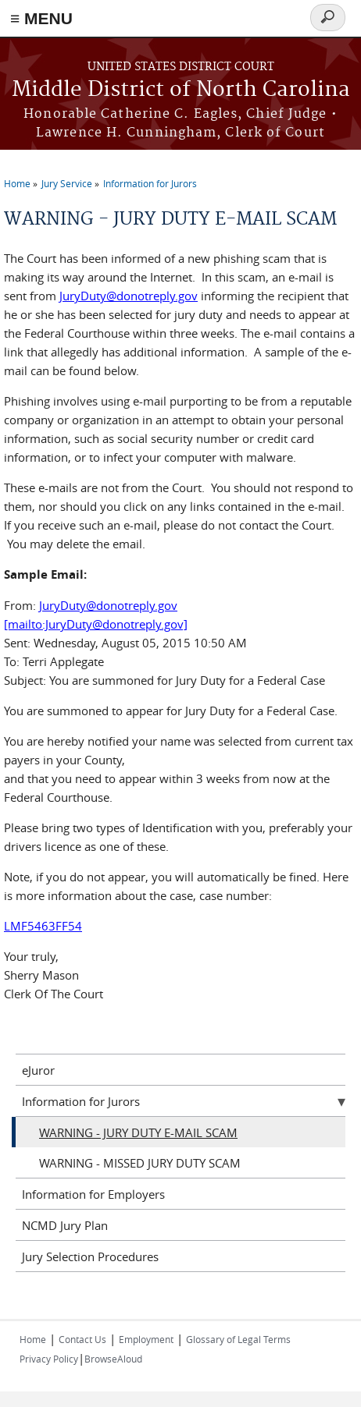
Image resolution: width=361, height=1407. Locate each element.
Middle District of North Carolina (181, 90)
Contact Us (82, 1339)
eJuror (38, 1070)
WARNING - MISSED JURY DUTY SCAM (140, 1163)
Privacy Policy (49, 1358)
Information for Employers (93, 1194)
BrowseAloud (113, 1358)
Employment (146, 1339)
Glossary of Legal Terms (238, 1339)
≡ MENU (41, 18)
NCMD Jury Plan (65, 1225)
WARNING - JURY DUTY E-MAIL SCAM (138, 1132)
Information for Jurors (150, 183)
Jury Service (66, 183)
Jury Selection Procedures (90, 1256)
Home (17, 183)
